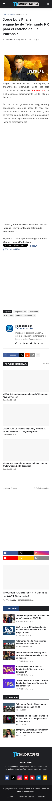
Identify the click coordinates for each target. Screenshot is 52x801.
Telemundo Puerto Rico (25, 315)
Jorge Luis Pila (22, 14)
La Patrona (33, 312)
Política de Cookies (26, 797)
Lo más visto (11, 609)
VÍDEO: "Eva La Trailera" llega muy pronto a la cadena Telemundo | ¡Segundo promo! (24, 430)
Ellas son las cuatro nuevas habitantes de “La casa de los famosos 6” (30, 669)
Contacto (41, 797)
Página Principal (9, 14)
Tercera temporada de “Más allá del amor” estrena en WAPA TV (32, 616)
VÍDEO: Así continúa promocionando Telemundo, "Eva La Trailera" (25, 395)
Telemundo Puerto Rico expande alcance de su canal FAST (31, 642)
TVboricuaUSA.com (32, 789)
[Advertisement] (27, 47)
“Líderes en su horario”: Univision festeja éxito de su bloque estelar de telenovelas (32, 718)
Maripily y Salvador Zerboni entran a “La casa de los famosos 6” (32, 731)
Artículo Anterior (10, 488)
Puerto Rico (8, 315)
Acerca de (11, 797)
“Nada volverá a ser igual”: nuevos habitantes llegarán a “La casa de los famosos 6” (32, 683)
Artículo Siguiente (41, 488)
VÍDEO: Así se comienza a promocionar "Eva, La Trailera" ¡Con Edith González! (25, 464)
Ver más (46, 364)
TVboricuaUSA (24, 328)
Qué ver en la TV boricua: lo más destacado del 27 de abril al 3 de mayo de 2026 (31, 630)
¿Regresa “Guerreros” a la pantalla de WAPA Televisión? (25, 594)
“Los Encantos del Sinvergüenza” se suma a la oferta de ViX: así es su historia (31, 655)
